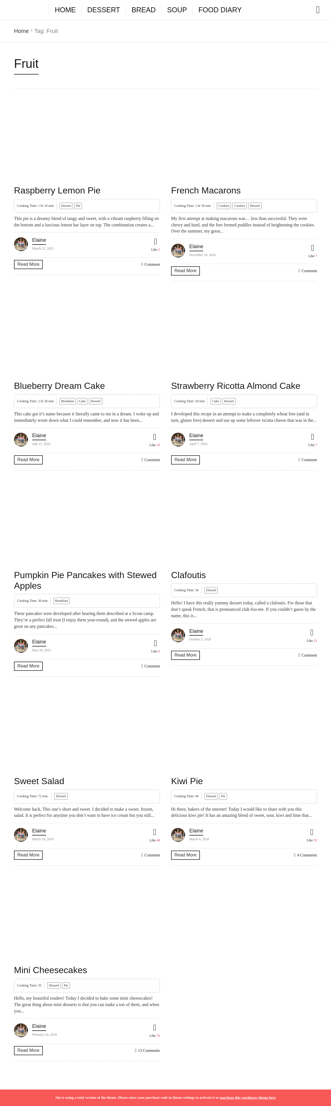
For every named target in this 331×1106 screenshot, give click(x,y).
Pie (78, 206)
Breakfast (67, 401)
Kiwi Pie (187, 781)
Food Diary (220, 10)
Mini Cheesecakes (50, 970)
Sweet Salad (39, 781)
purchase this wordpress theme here (248, 1097)
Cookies (223, 206)
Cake (82, 401)
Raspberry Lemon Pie (57, 190)
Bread (144, 10)
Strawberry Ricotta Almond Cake (235, 386)
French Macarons (206, 190)
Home (65, 10)
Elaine (39, 240)
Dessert (103, 10)
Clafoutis (188, 575)
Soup (177, 10)
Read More (28, 264)
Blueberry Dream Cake (59, 386)
